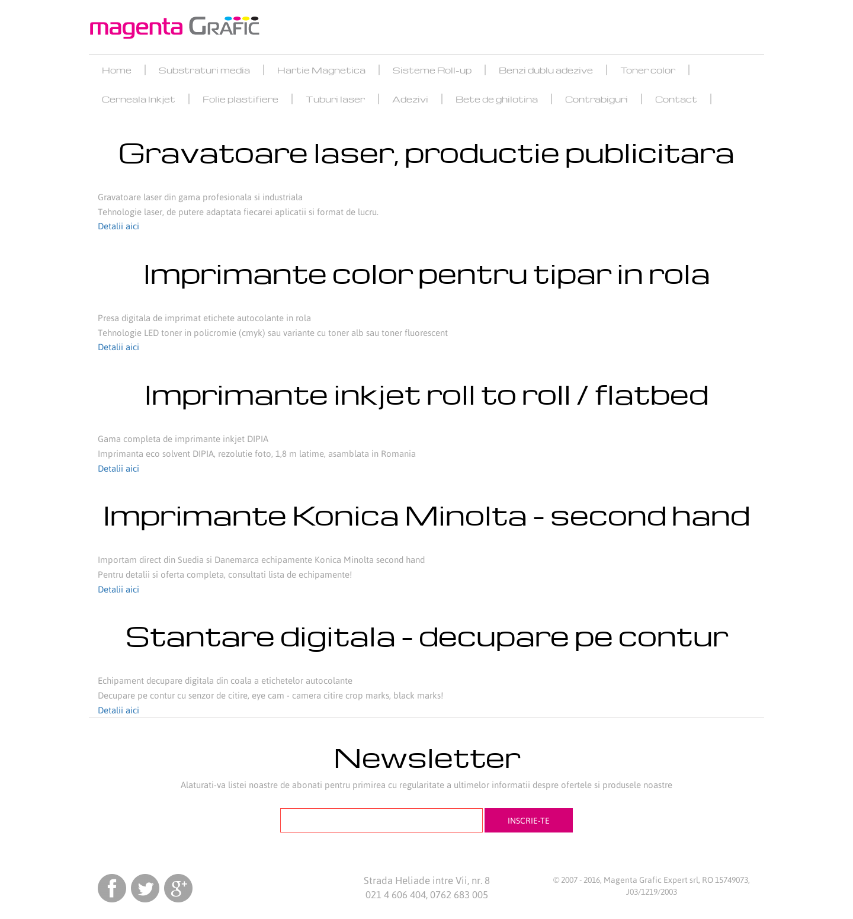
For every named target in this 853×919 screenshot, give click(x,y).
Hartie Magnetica (321, 70)
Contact (676, 99)
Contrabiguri (596, 99)
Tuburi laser (335, 99)
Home (117, 70)
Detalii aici (118, 226)
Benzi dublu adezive (546, 70)
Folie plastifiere (240, 99)
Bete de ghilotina (497, 99)
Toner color (647, 70)
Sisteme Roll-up (432, 70)
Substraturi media (204, 70)
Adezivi (410, 99)
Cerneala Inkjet (138, 99)
